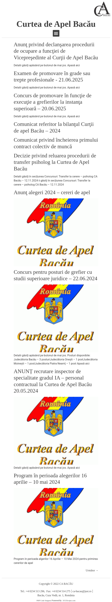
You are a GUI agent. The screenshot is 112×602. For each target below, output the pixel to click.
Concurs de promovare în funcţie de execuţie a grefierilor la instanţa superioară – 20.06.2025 (52, 101)
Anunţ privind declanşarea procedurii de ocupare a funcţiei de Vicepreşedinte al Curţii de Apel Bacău (56, 50)
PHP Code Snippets (44, 600)
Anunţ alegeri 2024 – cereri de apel (52, 192)
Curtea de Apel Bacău (56, 24)
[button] (56, 33)
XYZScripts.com (69, 600)
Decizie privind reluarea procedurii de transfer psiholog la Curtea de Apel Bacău (55, 162)
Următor (92, 570)
